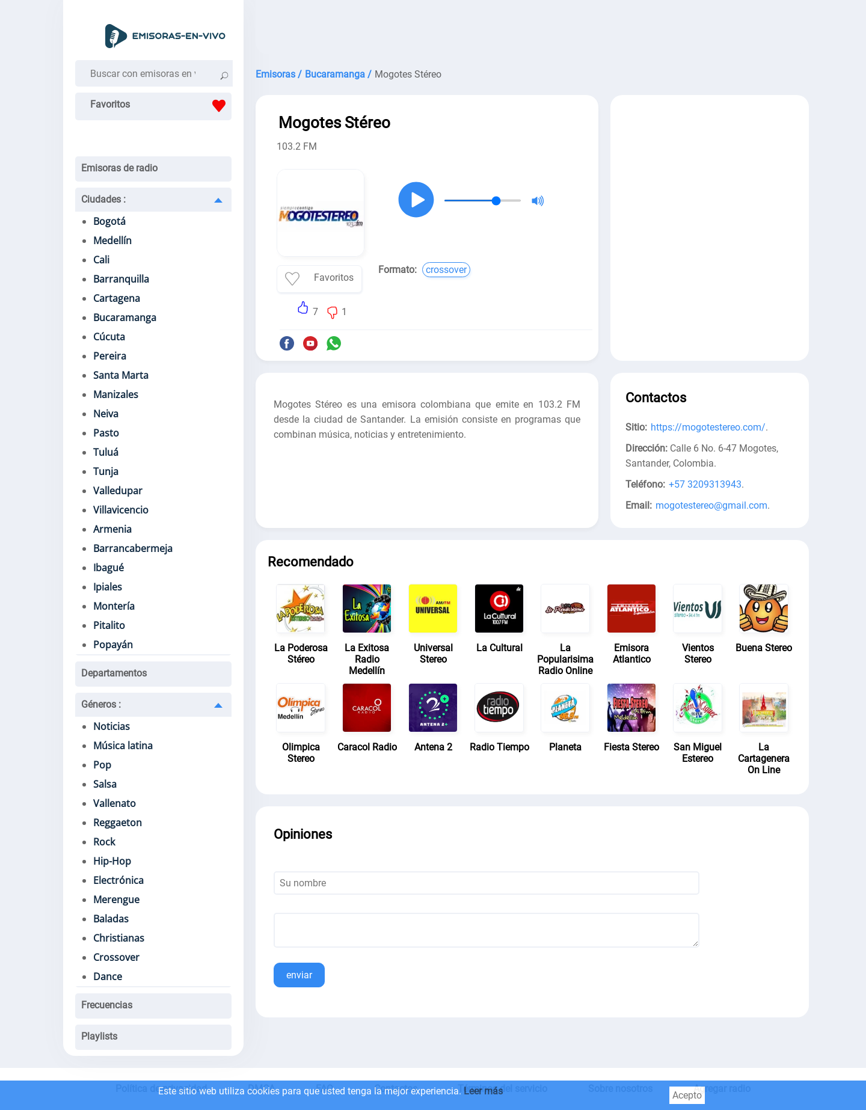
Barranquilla (121, 279)
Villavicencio (121, 510)
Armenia (112, 529)
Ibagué (108, 567)
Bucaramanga (124, 317)
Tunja (105, 471)
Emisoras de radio (119, 168)
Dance (107, 976)
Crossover (116, 957)
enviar (299, 975)
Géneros (101, 704)
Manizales (115, 394)
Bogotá (109, 221)
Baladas (111, 918)
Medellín (112, 240)
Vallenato (114, 803)
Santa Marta (121, 375)
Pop (102, 764)
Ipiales (107, 586)
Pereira (109, 356)
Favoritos (161, 106)
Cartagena (116, 298)
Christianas (118, 938)
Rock (104, 841)
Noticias (111, 726)
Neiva (105, 413)
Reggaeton (117, 822)
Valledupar (118, 490)
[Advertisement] (532, 30)
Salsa (105, 784)
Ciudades (103, 199)
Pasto (106, 433)
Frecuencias (106, 1005)
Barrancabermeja (133, 548)
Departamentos (114, 673)
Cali (101, 259)
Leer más (483, 1091)
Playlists (99, 1036)
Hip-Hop (112, 861)
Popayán (113, 644)
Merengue (116, 899)
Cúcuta (109, 336)
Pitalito (109, 625)
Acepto (687, 1095)
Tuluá (105, 452)
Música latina (123, 745)
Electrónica (118, 880)
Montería (114, 606)
